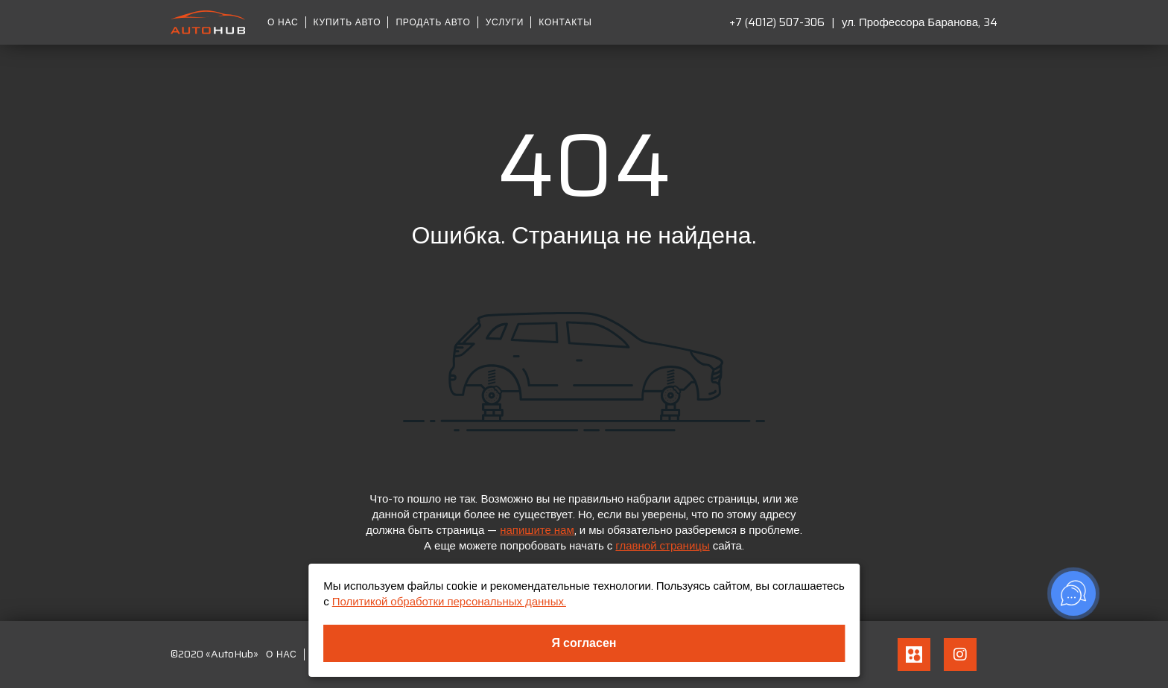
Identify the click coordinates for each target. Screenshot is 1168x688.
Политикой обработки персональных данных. (449, 602)
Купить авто (347, 22)
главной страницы (662, 546)
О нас (283, 22)
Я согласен (584, 643)
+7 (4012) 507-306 (777, 22)
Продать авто (433, 22)
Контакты (565, 22)
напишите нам (537, 530)
